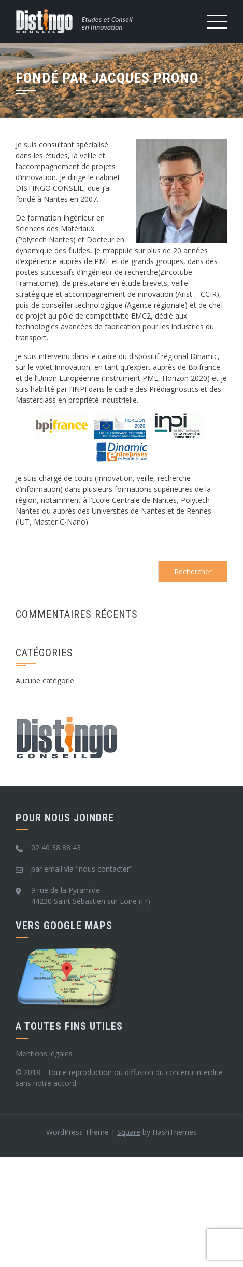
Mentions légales (44, 1053)
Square (128, 1132)
